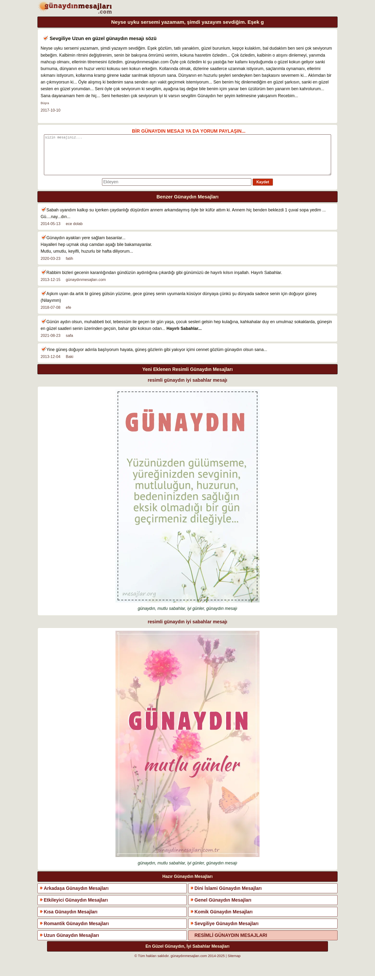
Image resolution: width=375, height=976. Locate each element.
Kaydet (262, 189)
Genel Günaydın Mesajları (222, 907)
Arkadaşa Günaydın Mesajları (76, 895)
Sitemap (234, 963)
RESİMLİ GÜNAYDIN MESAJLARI (230, 942)
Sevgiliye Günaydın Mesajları (226, 930)
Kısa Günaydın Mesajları (70, 919)
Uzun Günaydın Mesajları (71, 942)
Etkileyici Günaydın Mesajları (76, 907)
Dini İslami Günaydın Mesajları (228, 895)
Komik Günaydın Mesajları (223, 919)
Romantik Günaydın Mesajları (76, 930)
